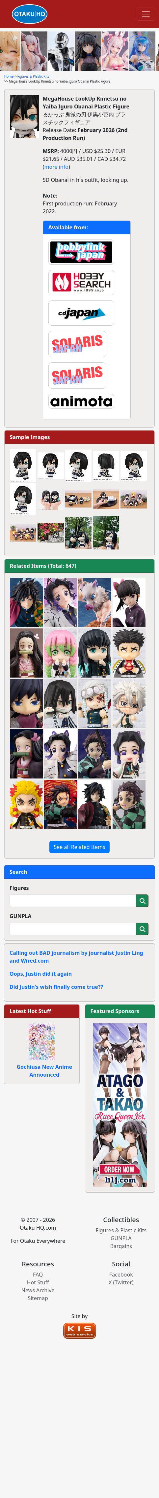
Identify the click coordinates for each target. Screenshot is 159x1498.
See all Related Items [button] (79, 847)
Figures (19, 888)
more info (56, 166)
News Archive (38, 1290)
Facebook (121, 1274)
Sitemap (38, 1298)
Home (8, 76)
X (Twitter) (121, 1282)
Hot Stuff (38, 1282)
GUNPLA (21, 916)
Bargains (121, 1246)
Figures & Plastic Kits (33, 76)
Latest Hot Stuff (30, 1011)
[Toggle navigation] (146, 14)
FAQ (38, 1274)
